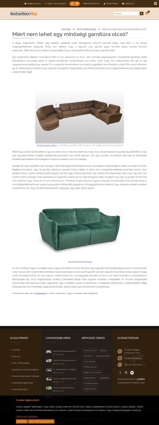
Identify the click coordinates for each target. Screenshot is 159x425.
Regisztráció (111, 4)
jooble (141, 379)
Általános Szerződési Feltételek (25, 376)
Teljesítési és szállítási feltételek (25, 370)
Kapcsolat (128, 4)
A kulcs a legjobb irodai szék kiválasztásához (71, 379)
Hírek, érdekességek (86, 20)
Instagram (126, 372)
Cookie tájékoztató (20, 389)
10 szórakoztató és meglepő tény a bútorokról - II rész (74, 369)
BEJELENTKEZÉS (91, 4)
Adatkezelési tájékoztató (22, 383)
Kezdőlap (66, 20)
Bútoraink (16, 356)
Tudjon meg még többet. (27, 416)
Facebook (120, 372)
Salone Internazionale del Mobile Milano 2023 (71, 351)
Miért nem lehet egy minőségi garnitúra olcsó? (72, 360)
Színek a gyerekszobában (63, 388)
